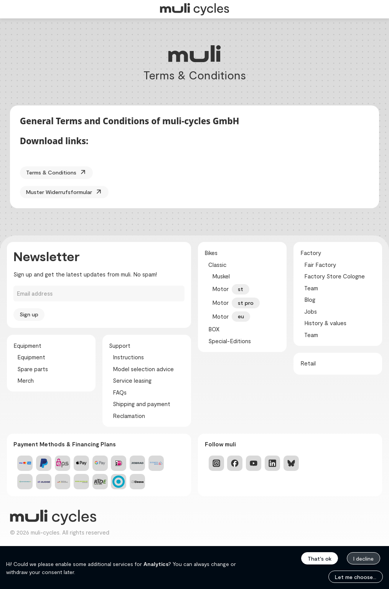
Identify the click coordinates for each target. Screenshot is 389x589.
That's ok (319, 558)
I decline (363, 558)
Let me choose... (355, 577)
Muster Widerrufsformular (66, 192)
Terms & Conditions (57, 172)
